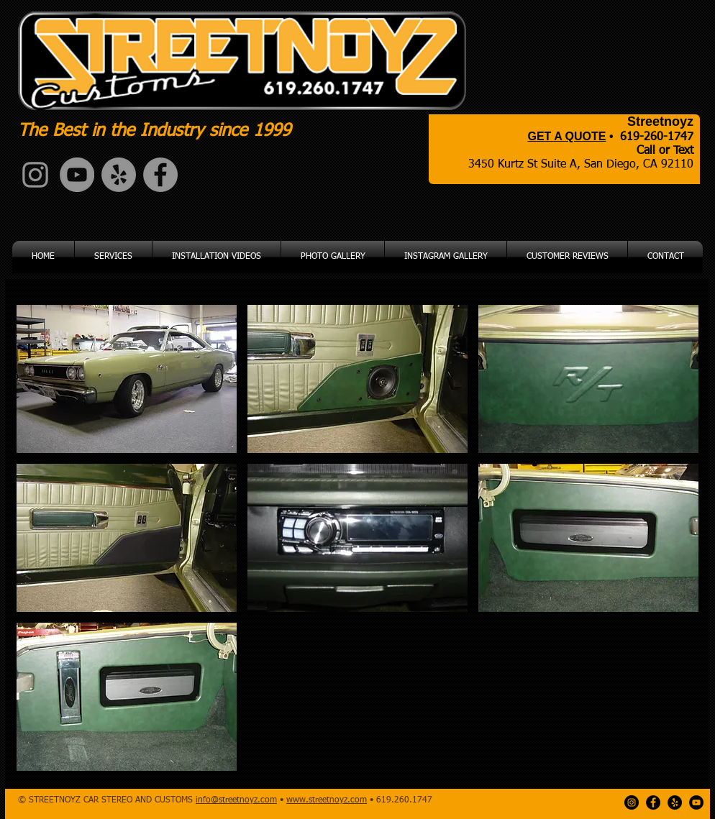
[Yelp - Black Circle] (675, 802)
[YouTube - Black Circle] (696, 802)
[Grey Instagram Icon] (35, 174)
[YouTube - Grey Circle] (77, 174)
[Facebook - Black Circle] (653, 802)
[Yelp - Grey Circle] (118, 174)
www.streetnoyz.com (326, 800)
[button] (127, 379)
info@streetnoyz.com (236, 800)
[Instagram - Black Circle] (631, 802)
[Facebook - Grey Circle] (160, 174)
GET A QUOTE (566, 136)
